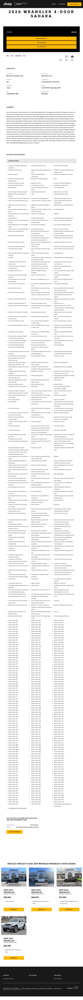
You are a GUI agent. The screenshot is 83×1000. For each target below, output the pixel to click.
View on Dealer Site (41, 38)
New (7, 55)
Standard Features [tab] (13, 160)
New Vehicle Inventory (8, 982)
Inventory (54, 4)
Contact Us (42, 992)
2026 (24, 55)
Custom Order (62, 4)
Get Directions (41, 46)
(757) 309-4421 (34, 825)
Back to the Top (58, 992)
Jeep (12, 55)
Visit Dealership (41, 42)
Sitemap (49, 992)
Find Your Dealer (74, 4)
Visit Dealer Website (14, 831)
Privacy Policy (35, 992)
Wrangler (18, 55)
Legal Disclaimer (26, 992)
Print (72, 58)
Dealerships (57, 979)
